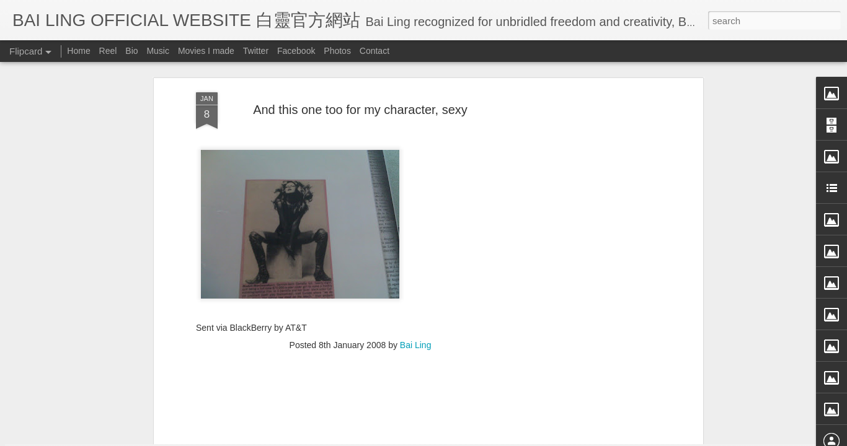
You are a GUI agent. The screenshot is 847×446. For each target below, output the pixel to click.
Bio (131, 51)
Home (78, 51)
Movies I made (206, 51)
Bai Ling (416, 208)
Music (157, 51)
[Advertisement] (360, 288)
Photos (337, 51)
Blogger (500, 438)
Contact (374, 51)
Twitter (255, 51)
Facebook (296, 51)
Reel (108, 51)
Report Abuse (536, 438)
